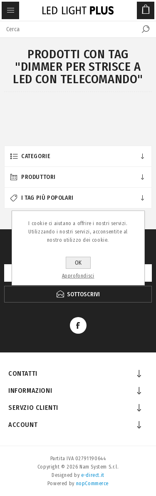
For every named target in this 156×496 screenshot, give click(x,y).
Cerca (145, 29)
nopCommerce (92, 483)
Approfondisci (78, 276)
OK (78, 262)
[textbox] (69, 29)
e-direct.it (92, 475)
